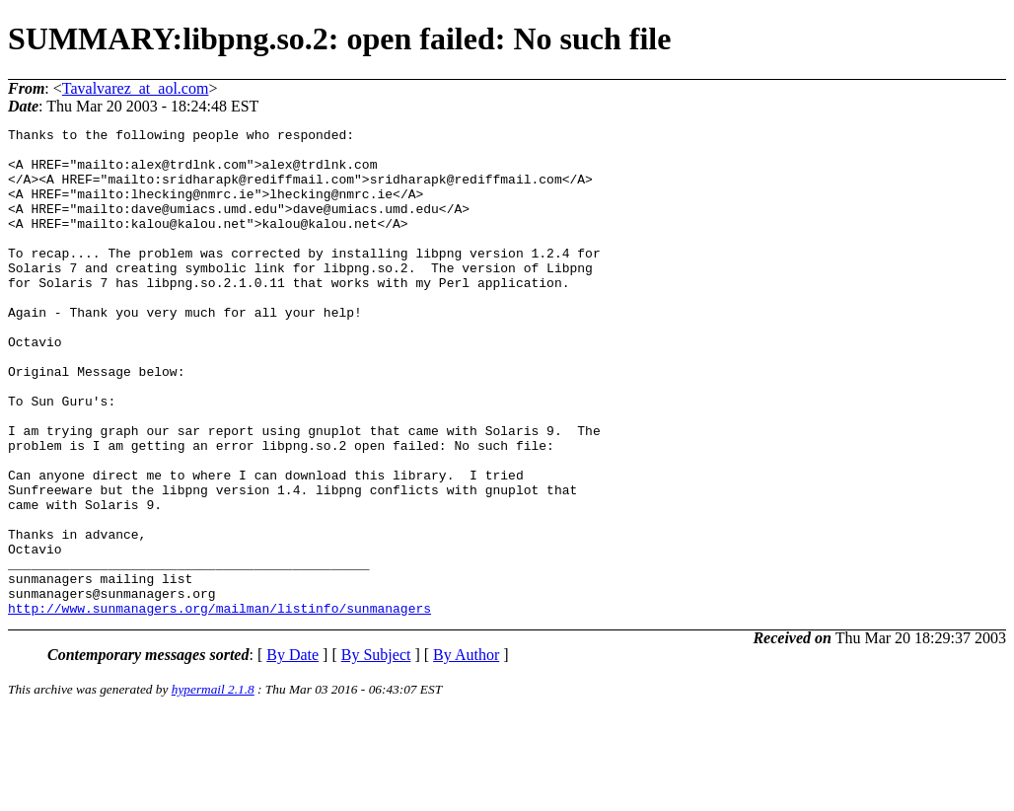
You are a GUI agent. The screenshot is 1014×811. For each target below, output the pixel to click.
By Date (292, 752)
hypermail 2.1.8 (213, 786)
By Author (466, 752)
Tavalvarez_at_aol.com (135, 88)
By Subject (376, 752)
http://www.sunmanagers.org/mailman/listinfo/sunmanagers (219, 705)
